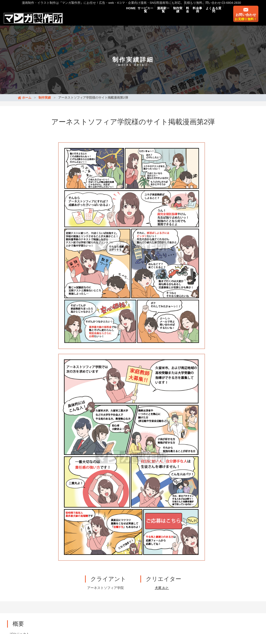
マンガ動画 (42, 603)
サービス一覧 (115, 17)
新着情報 (55, 590)
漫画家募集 (107, 603)
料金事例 (189, 17)
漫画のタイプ (84, 603)
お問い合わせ (246, 20)
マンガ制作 (85, 596)
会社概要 (126, 603)
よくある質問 (210, 17)
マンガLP (62, 603)
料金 (174, 17)
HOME (95, 17)
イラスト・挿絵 (109, 596)
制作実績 (159, 17)
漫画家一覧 (139, 17)
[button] (14, 431)
